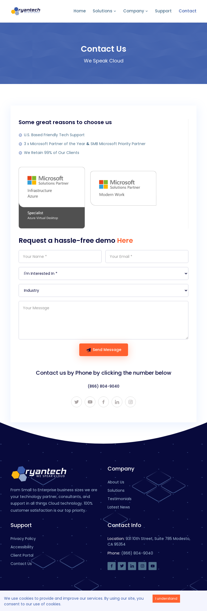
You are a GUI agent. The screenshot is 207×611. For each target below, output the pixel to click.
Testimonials (120, 498)
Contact (187, 11)
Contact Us (21, 563)
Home (80, 11)
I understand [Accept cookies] (166, 598)
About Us (116, 482)
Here (125, 240)
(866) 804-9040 (103, 386)
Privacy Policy (23, 538)
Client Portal (22, 555)
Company (135, 11)
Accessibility (22, 547)
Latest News (119, 507)
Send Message (103, 350)
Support (163, 11)
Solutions (104, 11)
